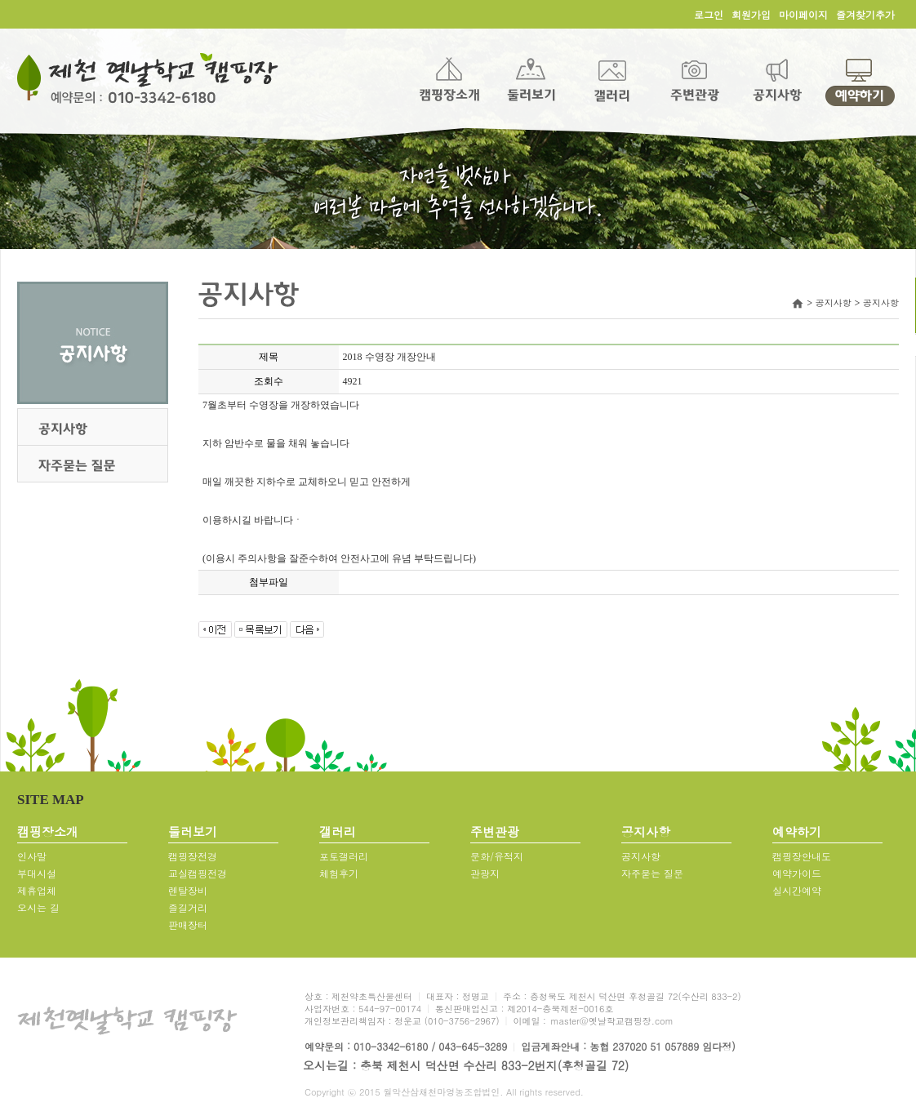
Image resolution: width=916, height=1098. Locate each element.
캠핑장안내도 (801, 856)
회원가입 (751, 14)
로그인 (708, 14)
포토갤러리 (343, 856)
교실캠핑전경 (197, 873)
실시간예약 (796, 890)
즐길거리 (187, 907)
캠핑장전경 (192, 856)
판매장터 (187, 924)
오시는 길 (38, 907)
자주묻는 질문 (652, 873)
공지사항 (640, 856)
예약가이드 (796, 873)
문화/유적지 (496, 856)
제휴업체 (36, 890)
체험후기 (338, 873)
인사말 (32, 856)
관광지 (485, 873)
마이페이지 (803, 14)
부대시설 (36, 873)
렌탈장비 (187, 890)
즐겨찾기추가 (865, 14)
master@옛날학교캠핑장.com (611, 1021)
